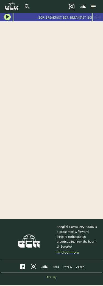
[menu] (93, 6)
